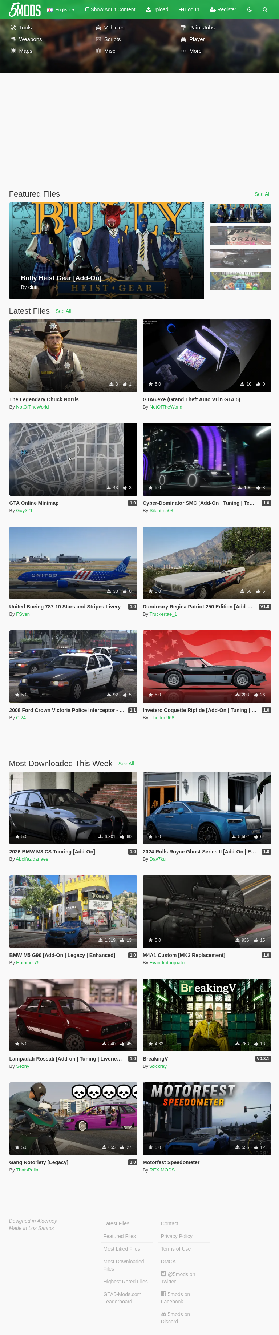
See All (263, 194)
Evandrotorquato (167, 962)
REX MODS (162, 1170)
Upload (157, 9)
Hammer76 (27, 962)
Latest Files (117, 1223)
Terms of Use (176, 1249)
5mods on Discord (175, 1317)
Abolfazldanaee (32, 859)
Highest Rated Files (126, 1281)
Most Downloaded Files (124, 1265)
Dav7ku (158, 859)
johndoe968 (162, 717)
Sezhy (22, 1066)
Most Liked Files (122, 1249)
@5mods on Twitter (178, 1277)
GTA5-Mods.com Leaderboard (123, 1297)
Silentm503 (161, 510)
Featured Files (120, 1236)
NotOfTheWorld (32, 407)
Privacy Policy (177, 1236)
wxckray (158, 1066)
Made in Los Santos (31, 1228)
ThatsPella (27, 1170)
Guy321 (24, 510)
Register (223, 9)
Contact (169, 1223)
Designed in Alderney (33, 1221)
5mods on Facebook (175, 1297)
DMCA (168, 1261)
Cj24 (21, 717)
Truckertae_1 (163, 614)
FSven (23, 614)
